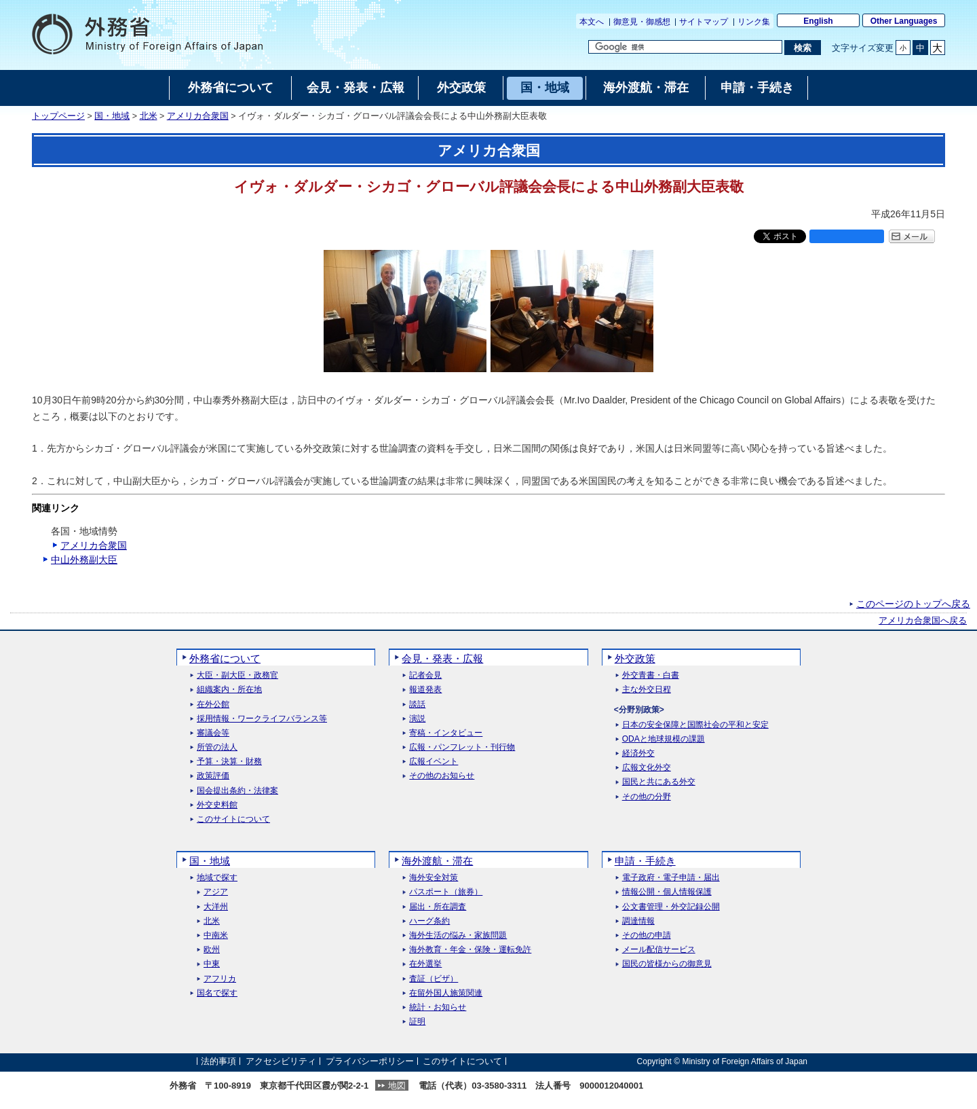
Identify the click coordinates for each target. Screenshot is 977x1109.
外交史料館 (217, 805)
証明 (417, 1021)
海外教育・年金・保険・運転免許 (470, 949)
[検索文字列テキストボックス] (685, 47)
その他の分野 (646, 797)
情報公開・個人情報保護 (667, 892)
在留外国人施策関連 (445, 993)
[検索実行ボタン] (802, 47)
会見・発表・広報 (442, 658)
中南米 (216, 935)
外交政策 (635, 658)
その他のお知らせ (441, 775)
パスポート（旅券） (445, 892)
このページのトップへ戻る (913, 603)
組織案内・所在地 (229, 689)
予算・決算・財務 (229, 761)
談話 (417, 704)
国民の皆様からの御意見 (667, 964)
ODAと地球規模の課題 (663, 739)
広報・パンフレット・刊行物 (462, 747)
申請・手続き (645, 861)
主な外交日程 (646, 689)
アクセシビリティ (281, 1061)
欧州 (212, 949)
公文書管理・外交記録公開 (671, 907)
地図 (397, 1085)
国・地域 (112, 116)
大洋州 (216, 907)
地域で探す (217, 877)
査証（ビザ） (433, 979)
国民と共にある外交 (658, 782)
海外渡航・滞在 (437, 861)
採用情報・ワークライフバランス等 (262, 718)
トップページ (58, 116)
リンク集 (753, 21)
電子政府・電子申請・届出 (671, 877)
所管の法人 (217, 747)
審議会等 (213, 733)
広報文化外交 (646, 767)
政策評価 (213, 775)
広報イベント (433, 761)
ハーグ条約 (429, 921)
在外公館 (213, 704)
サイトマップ (703, 21)
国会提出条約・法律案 (237, 790)
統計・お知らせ (437, 1007)
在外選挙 (425, 964)
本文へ (591, 21)
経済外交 (638, 753)
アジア (216, 892)
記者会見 (425, 675)
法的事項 (218, 1061)
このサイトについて (233, 819)
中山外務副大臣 (84, 559)
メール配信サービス (658, 949)
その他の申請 (646, 935)
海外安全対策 (433, 877)
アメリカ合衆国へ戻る (923, 620)
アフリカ (220, 979)
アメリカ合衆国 (198, 116)
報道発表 (425, 689)
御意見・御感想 (641, 21)
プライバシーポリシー (370, 1061)
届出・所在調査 (437, 907)
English (817, 21)
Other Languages (904, 21)
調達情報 (638, 921)
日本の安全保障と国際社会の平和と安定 (695, 725)
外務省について (225, 658)
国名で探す (217, 993)
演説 (417, 718)
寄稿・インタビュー (445, 733)
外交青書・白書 (650, 675)
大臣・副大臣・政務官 (237, 675)
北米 (148, 116)
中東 (212, 964)
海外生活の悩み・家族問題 (458, 935)
